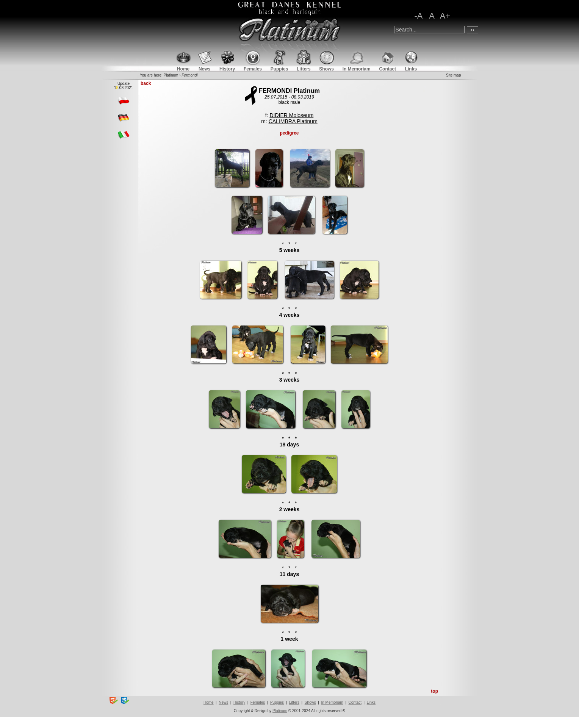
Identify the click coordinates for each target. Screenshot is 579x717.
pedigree (289, 133)
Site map (453, 75)
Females (257, 702)
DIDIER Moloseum (291, 115)
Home (208, 702)
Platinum (170, 75)
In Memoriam (332, 702)
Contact (355, 702)
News (223, 702)
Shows (310, 702)
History (239, 702)
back (146, 83)
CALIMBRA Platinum (293, 121)
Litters (294, 702)
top (434, 691)
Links (371, 702)
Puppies (277, 702)
